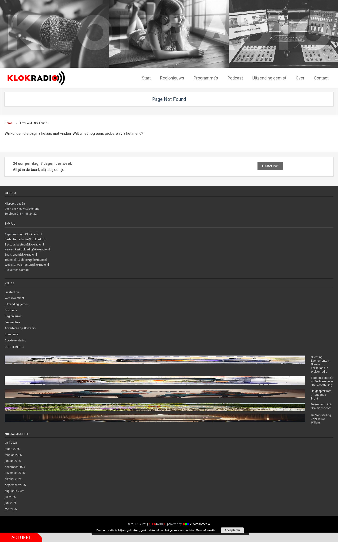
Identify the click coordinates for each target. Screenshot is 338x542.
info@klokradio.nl (30, 234)
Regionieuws (13, 316)
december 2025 (15, 467)
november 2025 (15, 473)
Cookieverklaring (15, 340)
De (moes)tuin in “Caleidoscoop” (322, 406)
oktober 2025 (13, 479)
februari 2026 (13, 455)
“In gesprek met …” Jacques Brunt (321, 394)
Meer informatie (205, 530)
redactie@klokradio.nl (32, 239)
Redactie (10, 239)
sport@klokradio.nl (25, 254)
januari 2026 (13, 461)
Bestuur (10, 244)
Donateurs (11, 334)
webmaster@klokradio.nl (33, 264)
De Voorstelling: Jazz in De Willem (321, 419)
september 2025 (15, 485)
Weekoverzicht (14, 298)
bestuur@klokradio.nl (30, 244)
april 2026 (11, 442)
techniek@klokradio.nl (32, 259)
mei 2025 (11, 509)
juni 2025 (11, 503)
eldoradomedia (200, 524)
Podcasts (11, 310)
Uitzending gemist (17, 304)
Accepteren (232, 530)
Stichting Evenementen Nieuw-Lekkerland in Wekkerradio (320, 364)
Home (8, 123)
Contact (24, 270)
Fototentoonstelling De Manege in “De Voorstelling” (322, 381)
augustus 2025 (14, 491)
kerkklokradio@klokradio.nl (32, 249)
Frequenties (12, 322)
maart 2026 (12, 449)
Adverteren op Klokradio (20, 328)
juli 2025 (10, 497)
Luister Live (12, 292)
